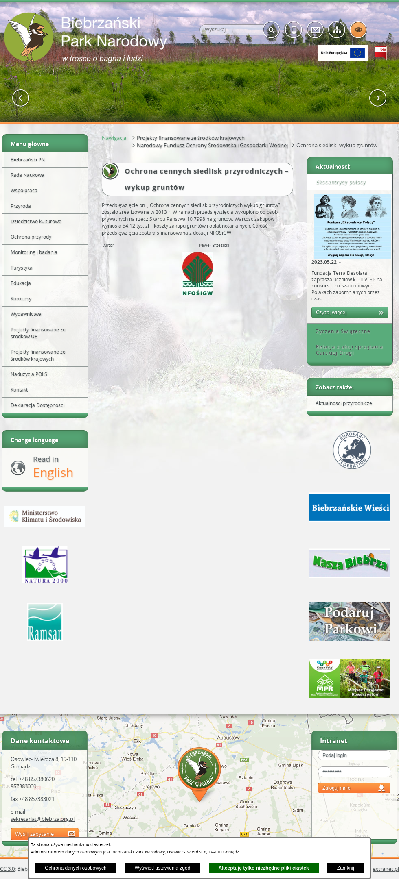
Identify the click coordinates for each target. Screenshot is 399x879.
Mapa (199, 776)
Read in (53, 467)
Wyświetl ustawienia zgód (163, 868)
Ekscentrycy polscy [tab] (338, 181)
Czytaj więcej (331, 312)
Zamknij (345, 868)
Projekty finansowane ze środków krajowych (191, 137)
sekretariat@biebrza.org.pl (43, 818)
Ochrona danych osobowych (75, 868)
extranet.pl (386, 868)
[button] (21, 98)
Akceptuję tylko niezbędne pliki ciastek (264, 868)
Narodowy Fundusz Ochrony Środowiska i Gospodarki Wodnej (212, 145)
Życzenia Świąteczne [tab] (340, 331)
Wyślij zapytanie (34, 834)
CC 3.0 (7, 868)
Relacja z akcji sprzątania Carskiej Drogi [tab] (346, 350)
